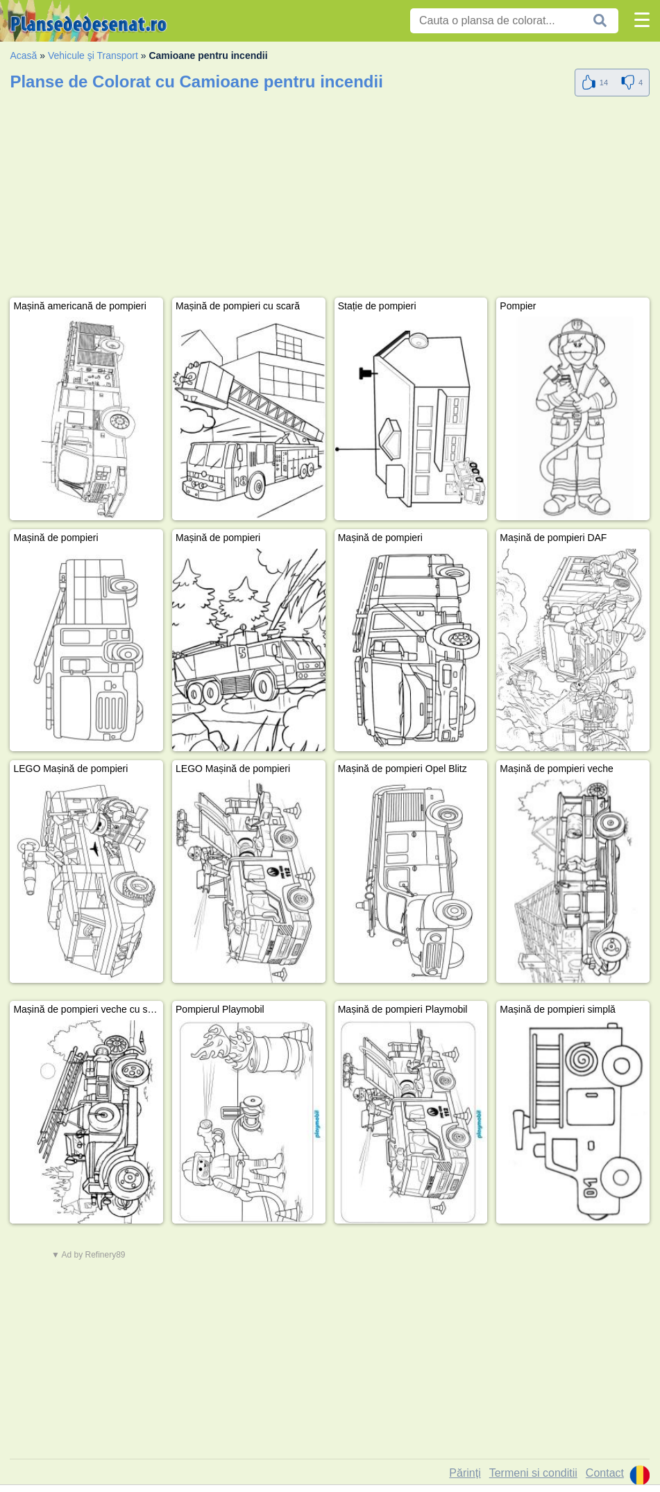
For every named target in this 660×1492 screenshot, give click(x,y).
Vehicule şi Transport (93, 55)
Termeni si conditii (533, 1473)
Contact (605, 1473)
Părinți (464, 1473)
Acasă (23, 55)
